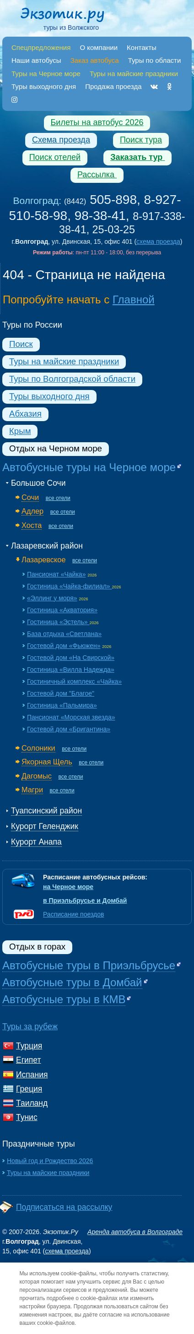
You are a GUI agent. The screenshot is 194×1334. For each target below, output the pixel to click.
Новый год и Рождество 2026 (50, 1160)
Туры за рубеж (30, 1026)
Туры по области (154, 60)
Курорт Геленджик (44, 826)
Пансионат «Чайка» (56, 574)
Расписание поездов (73, 914)
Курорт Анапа (36, 841)
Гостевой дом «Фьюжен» (63, 645)
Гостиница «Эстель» (58, 622)
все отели (58, 498)
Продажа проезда (113, 86)
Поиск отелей (55, 157)
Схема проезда (61, 139)
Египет (28, 1060)
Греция (29, 1088)
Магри (32, 789)
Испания (32, 1074)
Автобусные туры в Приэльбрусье (88, 965)
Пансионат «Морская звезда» (71, 717)
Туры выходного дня (43, 86)
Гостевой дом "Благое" (60, 693)
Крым (20, 431)
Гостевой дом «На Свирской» (70, 657)
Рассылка (97, 174)
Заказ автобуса (94, 60)
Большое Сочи (38, 483)
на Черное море (68, 886)
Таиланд (32, 1103)
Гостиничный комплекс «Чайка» (74, 681)
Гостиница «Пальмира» (62, 705)
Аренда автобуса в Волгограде (135, 1231)
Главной (134, 299)
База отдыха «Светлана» (64, 633)
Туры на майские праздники (64, 361)
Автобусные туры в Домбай (72, 982)
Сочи (30, 497)
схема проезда (158, 241)
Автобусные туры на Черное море (89, 467)
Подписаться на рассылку (64, 1207)
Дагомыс (37, 776)
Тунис (27, 1117)
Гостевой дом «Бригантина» (68, 729)
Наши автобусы (36, 60)
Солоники (38, 748)
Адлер (32, 511)
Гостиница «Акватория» (62, 610)
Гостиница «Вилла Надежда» (70, 669)
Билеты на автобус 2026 (97, 122)
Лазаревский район (47, 545)
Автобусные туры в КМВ (63, 999)
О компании (99, 47)
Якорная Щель (47, 762)
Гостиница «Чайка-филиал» (69, 586)
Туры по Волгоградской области (72, 379)
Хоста (32, 525)
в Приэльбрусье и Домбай (85, 900)
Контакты (141, 47)
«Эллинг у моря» (52, 598)
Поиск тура (141, 139)
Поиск (21, 344)
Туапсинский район (46, 810)
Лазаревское (44, 559)
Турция (29, 1045)
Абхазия (25, 413)
